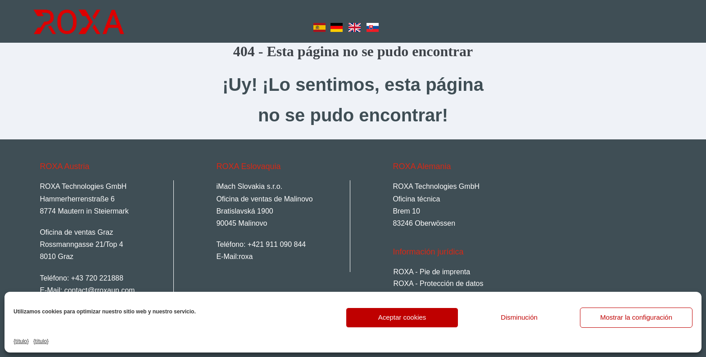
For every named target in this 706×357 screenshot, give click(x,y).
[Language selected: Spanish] (348, 20)
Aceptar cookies (402, 317)
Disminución (519, 317)
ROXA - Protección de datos (438, 283)
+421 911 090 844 (277, 244)
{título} (21, 341)
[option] (339, 23)
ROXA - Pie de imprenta (431, 272)
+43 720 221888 (97, 278)
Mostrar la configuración (636, 317)
